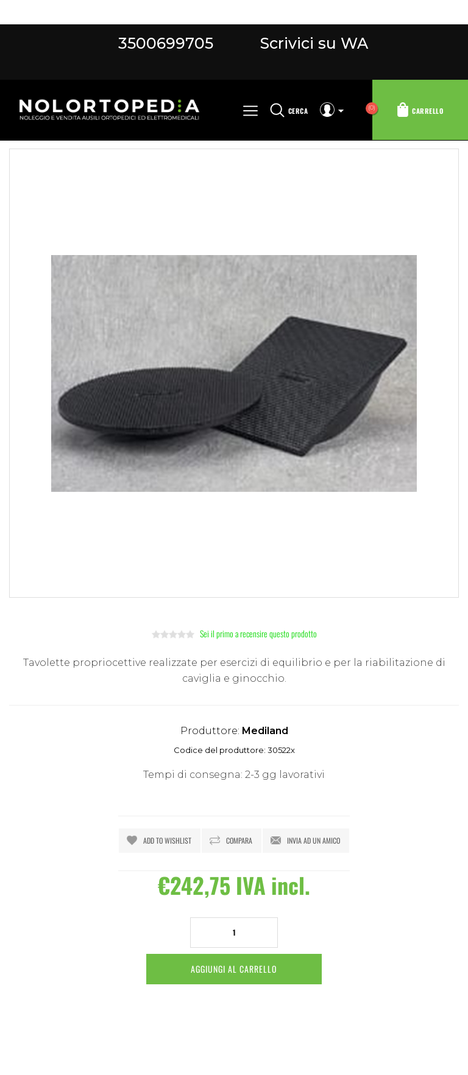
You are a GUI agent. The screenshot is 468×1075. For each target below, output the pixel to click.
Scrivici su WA (312, 43)
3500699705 (166, 43)
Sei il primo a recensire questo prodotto (258, 633)
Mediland (265, 731)
